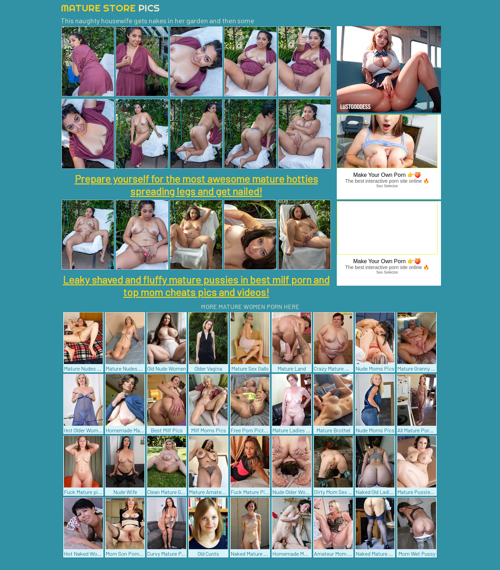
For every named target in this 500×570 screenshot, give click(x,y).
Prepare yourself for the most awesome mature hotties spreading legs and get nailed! (196, 184)
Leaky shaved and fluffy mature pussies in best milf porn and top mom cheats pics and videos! (196, 285)
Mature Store (110, 8)
